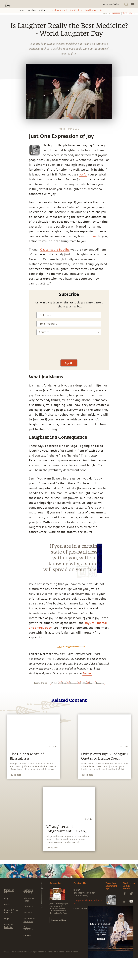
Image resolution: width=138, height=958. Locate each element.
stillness (91, 236)
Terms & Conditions (56, 952)
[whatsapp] (6, 307)
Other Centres (80, 909)
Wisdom (32, 10)
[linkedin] (5, 327)
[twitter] (5, 321)
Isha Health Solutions (29, 920)
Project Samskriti (28, 928)
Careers (27, 935)
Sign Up (69, 363)
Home (21, 10)
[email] (5, 334)
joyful (83, 174)
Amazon (87, 673)
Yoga (6, 919)
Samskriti (28, 907)
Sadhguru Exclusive (8, 926)
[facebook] (5, 314)
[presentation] (69, 348)
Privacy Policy (72, 952)
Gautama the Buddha (54, 249)
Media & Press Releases (11, 911)
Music (7, 904)
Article (42, 10)
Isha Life (27, 913)
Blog (6, 898)
